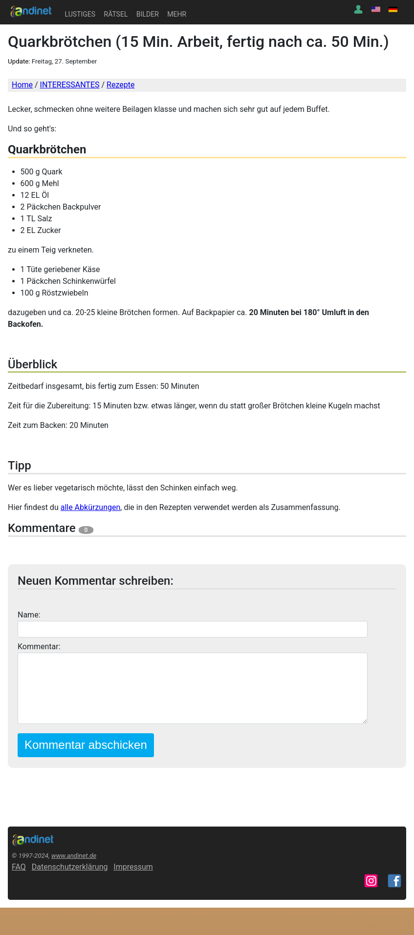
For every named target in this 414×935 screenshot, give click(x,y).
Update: (19, 61)
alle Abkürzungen (91, 507)
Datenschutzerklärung (70, 866)
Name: (29, 614)
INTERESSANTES (70, 84)
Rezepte (120, 84)
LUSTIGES (80, 14)
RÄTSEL (116, 14)
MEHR (176, 14)
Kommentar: (39, 646)
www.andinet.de (73, 855)
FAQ (19, 866)
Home (22, 84)
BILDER (147, 14)
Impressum (133, 866)
